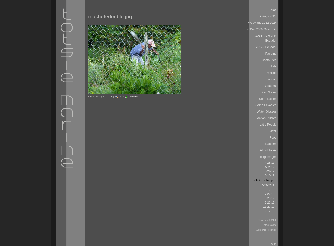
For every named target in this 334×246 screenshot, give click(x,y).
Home (272, 10)
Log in (273, 244)
